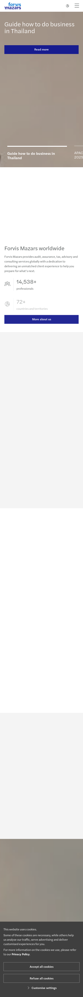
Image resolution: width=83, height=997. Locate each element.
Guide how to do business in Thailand (39, 27)
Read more (41, 49)
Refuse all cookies (41, 978)
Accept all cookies (41, 966)
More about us (41, 323)
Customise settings (41, 988)
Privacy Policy (21, 954)
